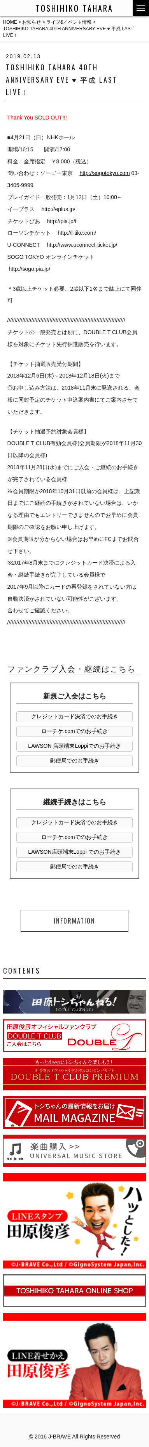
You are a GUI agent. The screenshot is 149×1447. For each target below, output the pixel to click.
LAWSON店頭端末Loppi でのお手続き (74, 852)
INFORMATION (74, 920)
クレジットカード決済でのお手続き (74, 716)
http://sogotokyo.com (104, 173)
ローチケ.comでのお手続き (74, 731)
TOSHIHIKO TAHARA (74, 8)
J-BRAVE (59, 1436)
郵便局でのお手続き (74, 760)
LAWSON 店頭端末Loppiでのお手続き (74, 746)
